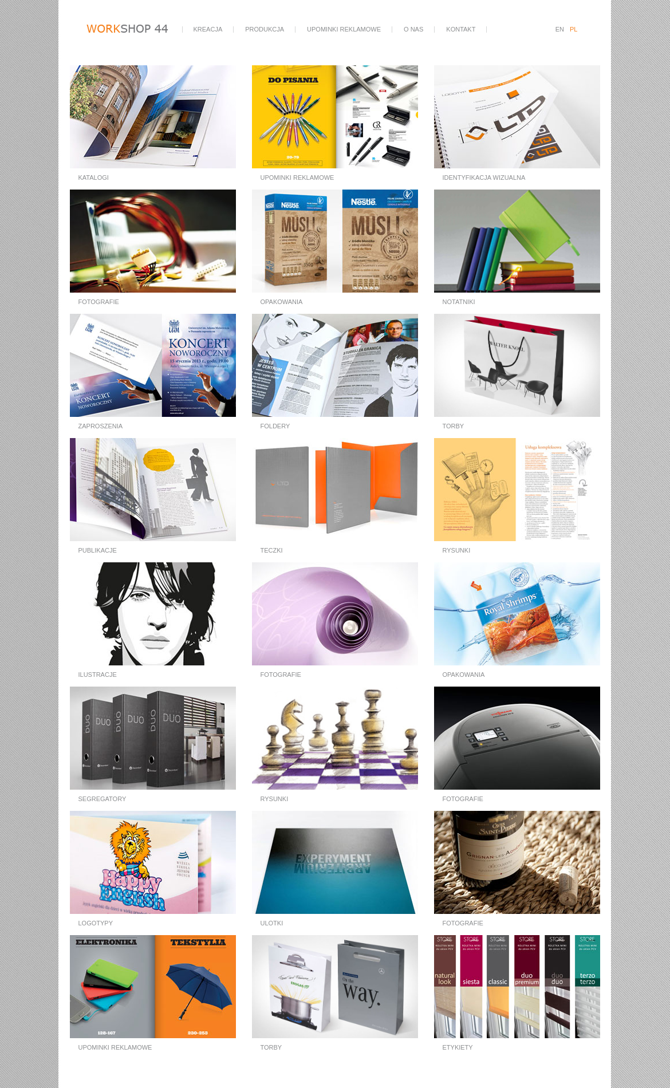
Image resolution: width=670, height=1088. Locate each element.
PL (573, 29)
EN (559, 29)
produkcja (264, 29)
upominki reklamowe (344, 29)
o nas (413, 29)
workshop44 (133, 29)
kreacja (208, 29)
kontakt (460, 29)
